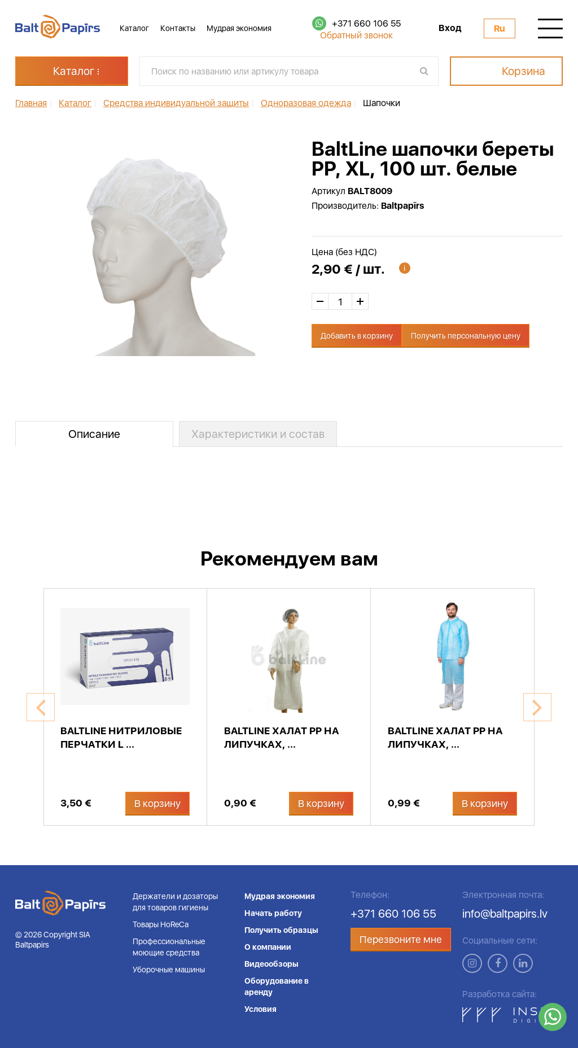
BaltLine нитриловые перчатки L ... (121, 737)
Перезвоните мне (401, 939)
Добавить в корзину (357, 335)
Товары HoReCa (161, 924)
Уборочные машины (169, 969)
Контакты (177, 28)
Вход (450, 28)
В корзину (157, 803)
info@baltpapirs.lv (505, 913)
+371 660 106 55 (366, 23)
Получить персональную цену (465, 335)
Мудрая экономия (239, 28)
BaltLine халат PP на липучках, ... (281, 737)
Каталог (134, 28)
